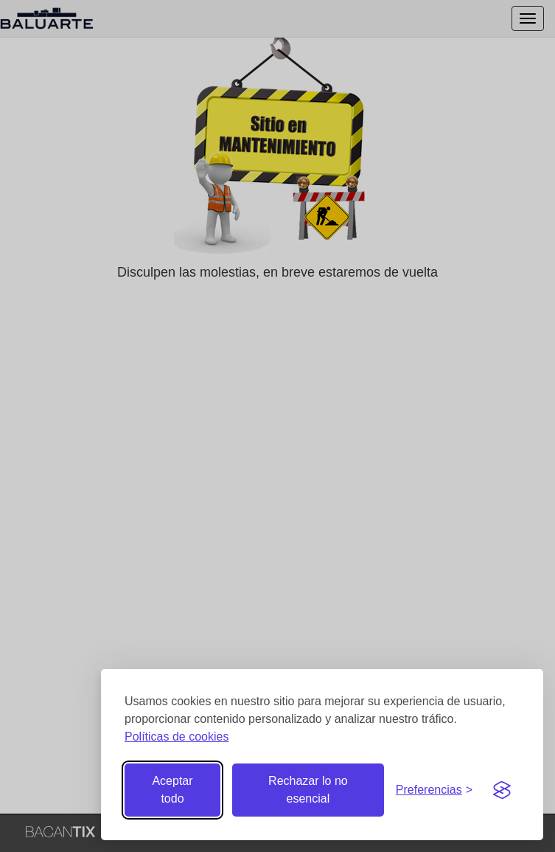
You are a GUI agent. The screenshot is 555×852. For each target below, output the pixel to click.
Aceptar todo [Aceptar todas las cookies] (172, 790)
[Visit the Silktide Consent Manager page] (502, 790)
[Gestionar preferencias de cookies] (434, 790)
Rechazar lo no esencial (308, 790)
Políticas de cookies (176, 736)
